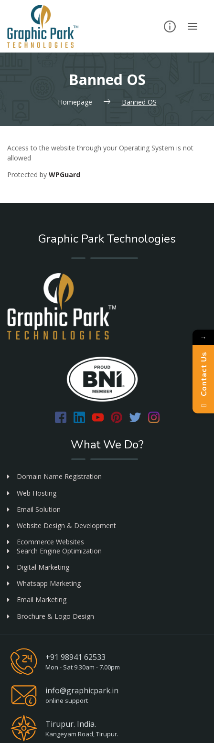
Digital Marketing (38, 567)
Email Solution (34, 509)
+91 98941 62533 (75, 657)
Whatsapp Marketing (44, 583)
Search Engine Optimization (54, 550)
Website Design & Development (61, 525)
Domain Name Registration (54, 476)
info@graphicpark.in (81, 690)
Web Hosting (31, 493)
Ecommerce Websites (45, 541)
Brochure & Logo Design (50, 616)
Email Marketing (36, 599)
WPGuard (64, 174)
